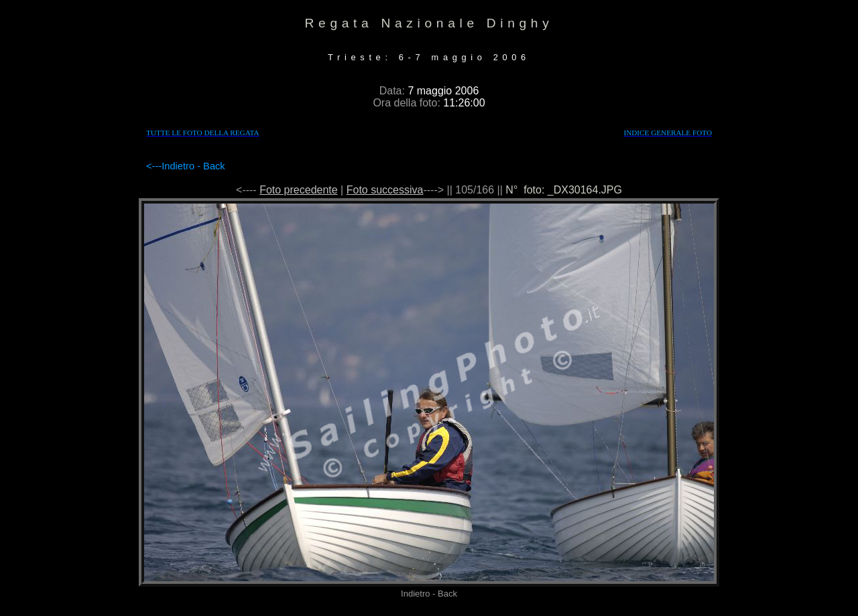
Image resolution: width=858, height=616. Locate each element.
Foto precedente (298, 190)
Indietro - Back (193, 166)
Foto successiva (385, 190)
